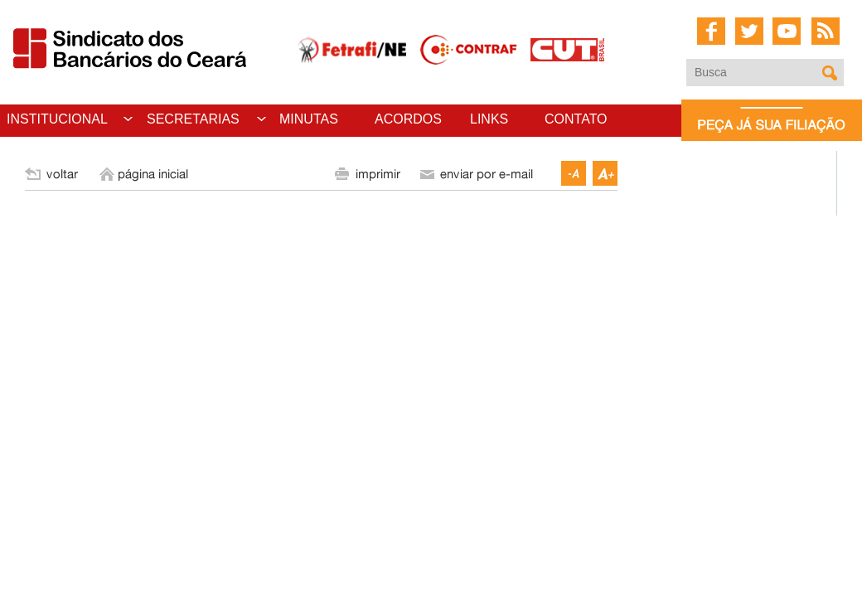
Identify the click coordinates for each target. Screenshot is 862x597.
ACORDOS (408, 119)
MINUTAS (308, 119)
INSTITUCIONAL (57, 119)
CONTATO (576, 119)
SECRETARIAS (193, 119)
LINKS (489, 119)
